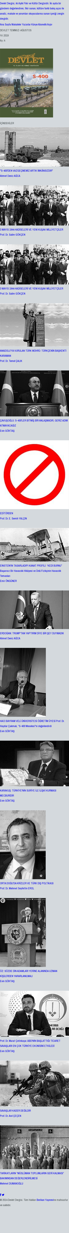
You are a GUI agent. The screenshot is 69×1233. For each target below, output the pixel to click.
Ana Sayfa (5, 24)
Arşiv (49, 24)
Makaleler (16, 24)
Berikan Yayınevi (45, 1200)
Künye (34, 24)
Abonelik (42, 24)
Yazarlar (26, 24)
